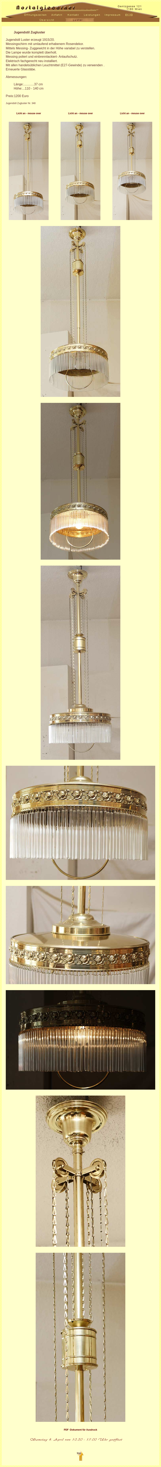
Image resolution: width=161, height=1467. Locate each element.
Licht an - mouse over (28, 113)
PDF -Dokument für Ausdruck (80, 1429)
